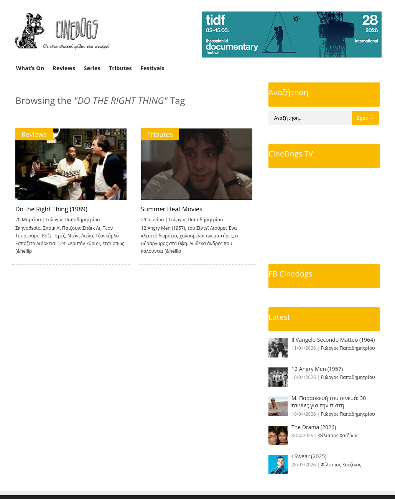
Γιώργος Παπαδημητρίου (73, 219)
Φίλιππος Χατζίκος (338, 435)
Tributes (120, 68)
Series (92, 68)
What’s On (30, 68)
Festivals (152, 68)
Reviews (64, 68)
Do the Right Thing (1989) (51, 209)
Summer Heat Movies (171, 209)
